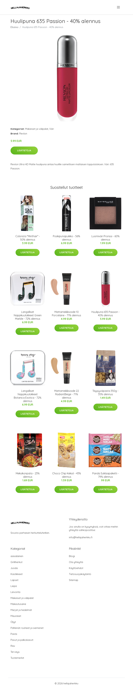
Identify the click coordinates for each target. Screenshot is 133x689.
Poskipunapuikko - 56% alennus (66, 238)
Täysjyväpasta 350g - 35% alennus (105, 392)
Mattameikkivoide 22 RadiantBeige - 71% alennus (66, 394)
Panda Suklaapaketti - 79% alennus (105, 475)
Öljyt (13, 621)
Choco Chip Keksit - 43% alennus (66, 475)
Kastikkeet (17, 574)
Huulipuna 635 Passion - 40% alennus (105, 313)
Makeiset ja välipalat (36, 128)
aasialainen (17, 556)
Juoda (14, 568)
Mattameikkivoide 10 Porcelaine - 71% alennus (66, 313)
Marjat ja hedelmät (21, 610)
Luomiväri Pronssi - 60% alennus (105, 238)
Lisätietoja (24, 150)
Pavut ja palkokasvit (22, 639)
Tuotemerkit (17, 657)
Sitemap (73, 580)
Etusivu (14, 27)
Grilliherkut (16, 562)
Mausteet (16, 615)
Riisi (13, 645)
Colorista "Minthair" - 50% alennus (27, 238)
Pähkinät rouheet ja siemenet (27, 627)
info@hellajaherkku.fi (80, 537)
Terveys (15, 651)
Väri (51, 128)
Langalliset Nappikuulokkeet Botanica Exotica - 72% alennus (27, 396)
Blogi (72, 556)
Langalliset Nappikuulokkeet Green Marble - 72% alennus (28, 315)
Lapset (14, 580)
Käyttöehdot (76, 568)
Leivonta (15, 592)
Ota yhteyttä (76, 562)
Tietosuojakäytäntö (80, 574)
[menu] (118, 7)
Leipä (14, 586)
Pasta (14, 633)
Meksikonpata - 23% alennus (28, 475)
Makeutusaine (18, 604)
